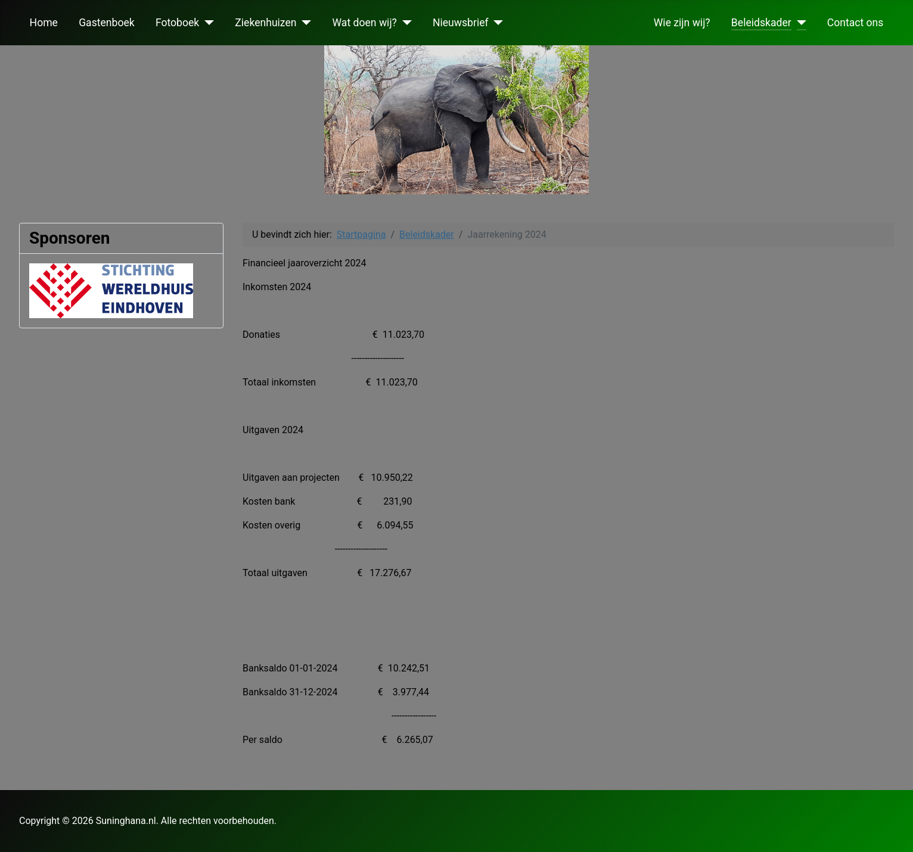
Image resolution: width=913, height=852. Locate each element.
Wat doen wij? (365, 23)
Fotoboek (177, 23)
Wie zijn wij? (682, 23)
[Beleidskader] (798, 22)
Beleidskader (761, 23)
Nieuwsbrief (461, 23)
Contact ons (855, 23)
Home (44, 23)
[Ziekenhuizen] (304, 22)
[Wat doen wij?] (404, 22)
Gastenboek (107, 23)
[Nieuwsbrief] (496, 22)
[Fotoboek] (206, 22)
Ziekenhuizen (265, 23)
